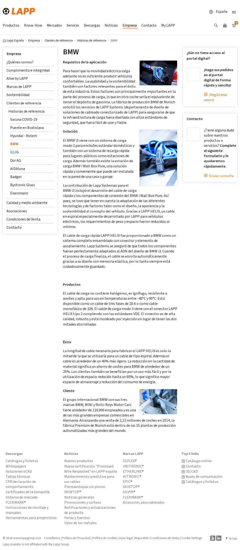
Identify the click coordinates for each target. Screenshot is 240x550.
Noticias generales (79, 497)
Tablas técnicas (18, 476)
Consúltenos (52, 538)
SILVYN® (129, 491)
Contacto (14, 227)
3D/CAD (190, 471)
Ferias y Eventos (77, 517)
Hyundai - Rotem (23, 135)
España (216, 11)
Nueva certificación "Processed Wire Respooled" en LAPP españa (90, 469)
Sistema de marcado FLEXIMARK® (22, 500)
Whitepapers (16, 466)
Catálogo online (197, 461)
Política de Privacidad (76, 538)
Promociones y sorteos (82, 502)
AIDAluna (17, 168)
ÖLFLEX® (130, 460)
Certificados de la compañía (28, 491)
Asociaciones (17, 211)
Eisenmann (19, 193)
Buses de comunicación (202, 476)
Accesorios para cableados (144, 502)
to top (231, 538)
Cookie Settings (191, 538)
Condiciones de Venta (23, 219)
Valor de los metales (80, 522)
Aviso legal (126, 538)
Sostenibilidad (18, 94)
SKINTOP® (131, 486)
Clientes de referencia (24, 103)
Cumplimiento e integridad (28, 70)
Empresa (14, 53)
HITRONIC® (132, 476)
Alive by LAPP (17, 78)
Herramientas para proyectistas (31, 517)
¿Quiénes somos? (20, 62)
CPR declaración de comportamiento (21, 484)
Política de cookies (105, 538)
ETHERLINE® (133, 471)
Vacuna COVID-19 (23, 119)
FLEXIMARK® (133, 497)
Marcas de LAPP (19, 86)
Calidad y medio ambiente (27, 202)
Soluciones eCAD (19, 471)
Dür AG (15, 160)
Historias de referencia (26, 111)
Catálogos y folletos (22, 460)
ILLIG (14, 152)
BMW (14, 143)
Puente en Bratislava (27, 127)
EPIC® (127, 481)
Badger (16, 176)
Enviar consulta (219, 175)
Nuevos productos (78, 460)
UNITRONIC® (133, 466)
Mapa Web (142, 538)
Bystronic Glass (22, 184)
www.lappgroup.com (27, 538)
